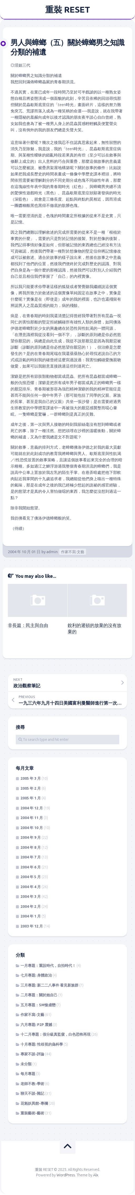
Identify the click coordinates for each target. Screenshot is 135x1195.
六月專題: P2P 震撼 (36, 1025)
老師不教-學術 (32, 1084)
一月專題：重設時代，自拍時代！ (48, 965)
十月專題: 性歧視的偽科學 (42, 1044)
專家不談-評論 (32, 1054)
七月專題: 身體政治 (36, 975)
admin (52, 551)
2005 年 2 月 (31, 788)
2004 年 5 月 (31, 877)
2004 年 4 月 (31, 887)
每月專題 (28, 1074)
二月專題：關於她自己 (39, 995)
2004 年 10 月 (32, 828)
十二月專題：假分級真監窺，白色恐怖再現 (56, 1034)
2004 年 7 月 (31, 857)
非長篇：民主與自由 (28, 625)
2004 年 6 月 (31, 867)
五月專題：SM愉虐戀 (38, 1005)
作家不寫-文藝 (72, 552)
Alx (95, 1175)
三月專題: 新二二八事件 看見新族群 (49, 985)
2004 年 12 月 (32, 808)
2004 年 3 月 (31, 896)
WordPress (66, 1175)
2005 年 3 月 (31, 778)
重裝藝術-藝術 (32, 1113)
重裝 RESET (67, 9)
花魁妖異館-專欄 (34, 1103)
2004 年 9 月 (31, 837)
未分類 (26, 1064)
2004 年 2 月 (31, 906)
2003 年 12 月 (32, 926)
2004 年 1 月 (31, 916)
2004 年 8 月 (31, 847)
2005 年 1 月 (31, 798)
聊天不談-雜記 (32, 1093)
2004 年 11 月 (32, 818)
